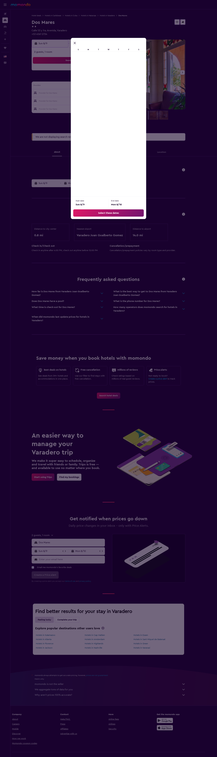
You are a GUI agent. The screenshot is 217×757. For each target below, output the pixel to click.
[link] (113, 396)
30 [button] (60, 108)
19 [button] (82, 93)
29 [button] (103, 100)
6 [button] (89, 79)
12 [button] (82, 86)
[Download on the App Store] (174, 727)
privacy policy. (90, 581)
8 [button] (103, 79)
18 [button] (75, 93)
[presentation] (108, 628)
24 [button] (67, 100)
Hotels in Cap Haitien (100, 635)
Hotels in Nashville (98, 648)
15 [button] (103, 86)
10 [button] (67, 86)
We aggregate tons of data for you (115, 689)
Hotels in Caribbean (58, 15)
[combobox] (76, 542)
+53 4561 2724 (44, 34)
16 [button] (60, 93)
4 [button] (74, 79)
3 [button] (67, 79)
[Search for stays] (5, 20)
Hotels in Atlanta (49, 639)
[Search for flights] (5, 14)
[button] (5, 4)
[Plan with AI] (5, 39)
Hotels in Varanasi (147, 648)
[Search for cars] (5, 27)
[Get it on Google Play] (174, 720)
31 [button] (67, 108)
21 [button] (96, 93)
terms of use (75, 581)
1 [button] (103, 71)
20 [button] (89, 93)
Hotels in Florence (50, 644)
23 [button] (60, 100)
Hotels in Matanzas (93, 15)
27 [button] (89, 100)
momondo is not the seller (115, 684)
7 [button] (96, 79)
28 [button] (96, 100)
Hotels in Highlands (99, 644)
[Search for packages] (5, 33)
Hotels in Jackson (49, 648)
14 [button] (96, 86)
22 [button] (103, 93)
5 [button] (82, 79)
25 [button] (74, 100)
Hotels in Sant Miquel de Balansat (154, 639)
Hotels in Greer (146, 644)
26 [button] (81, 100)
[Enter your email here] (76, 559)
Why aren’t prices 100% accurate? (115, 695)
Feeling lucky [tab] (49, 620)
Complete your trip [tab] (72, 620)
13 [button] (89, 86)
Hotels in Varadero (112, 15)
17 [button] (67, 93)
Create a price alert (163, 379)
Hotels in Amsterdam (100, 639)
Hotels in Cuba (76, 15)
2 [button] (60, 79)
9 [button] (60, 86)
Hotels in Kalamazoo (51, 635)
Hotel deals (41, 15)
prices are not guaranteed (102, 675)
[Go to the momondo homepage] (20, 4)
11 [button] (74, 86)
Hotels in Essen (146, 635)
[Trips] (5, 48)
